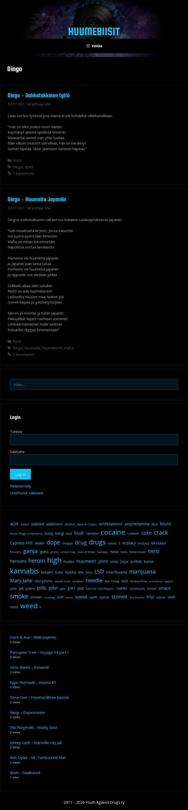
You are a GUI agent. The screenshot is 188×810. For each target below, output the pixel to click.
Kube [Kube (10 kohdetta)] (59, 572)
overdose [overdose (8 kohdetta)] (156, 581)
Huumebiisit (94, 31)
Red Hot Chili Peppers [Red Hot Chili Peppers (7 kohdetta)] (100, 588)
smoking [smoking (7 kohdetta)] (49, 597)
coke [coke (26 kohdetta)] (146, 532)
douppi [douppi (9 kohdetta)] (67, 543)
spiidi (29, 166)
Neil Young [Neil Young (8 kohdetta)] (112, 581)
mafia (68, 347)
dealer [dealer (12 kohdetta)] (40, 543)
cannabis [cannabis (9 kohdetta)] (92, 533)
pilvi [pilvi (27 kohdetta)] (53, 588)
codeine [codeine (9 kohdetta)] (133, 533)
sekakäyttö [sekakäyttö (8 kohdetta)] (137, 588)
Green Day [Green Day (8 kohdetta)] (68, 552)
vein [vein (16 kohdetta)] (171, 597)
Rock (17, 160)
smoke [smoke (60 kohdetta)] (19, 596)
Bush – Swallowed (25, 772)
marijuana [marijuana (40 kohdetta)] (142, 571)
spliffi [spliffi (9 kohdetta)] (93, 597)
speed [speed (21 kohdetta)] (81, 597)
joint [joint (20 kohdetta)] (103, 561)
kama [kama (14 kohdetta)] (148, 561)
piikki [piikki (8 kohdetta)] (13, 588)
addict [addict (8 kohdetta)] (25, 524)
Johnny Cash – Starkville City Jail (36, 742)
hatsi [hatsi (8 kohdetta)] (124, 552)
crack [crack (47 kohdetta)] (161, 532)
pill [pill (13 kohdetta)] (21, 588)
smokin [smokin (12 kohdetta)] (36, 597)
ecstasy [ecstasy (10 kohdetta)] (143, 543)
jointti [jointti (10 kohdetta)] (114, 561)
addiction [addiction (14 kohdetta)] (54, 523)
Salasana (17, 451)
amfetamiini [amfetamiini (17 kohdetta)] (110, 524)
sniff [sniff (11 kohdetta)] (60, 597)
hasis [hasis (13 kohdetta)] (114, 551)
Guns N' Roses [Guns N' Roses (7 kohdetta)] (86, 552)
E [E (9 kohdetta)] (119, 543)
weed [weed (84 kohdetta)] (28, 605)
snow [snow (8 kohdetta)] (69, 597)
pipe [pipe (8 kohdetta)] (63, 588)
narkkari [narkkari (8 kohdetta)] (77, 581)
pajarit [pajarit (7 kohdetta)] (169, 581)
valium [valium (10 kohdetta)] (160, 597)
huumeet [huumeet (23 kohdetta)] (86, 561)
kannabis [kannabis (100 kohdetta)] (24, 570)
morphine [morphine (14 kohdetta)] (43, 580)
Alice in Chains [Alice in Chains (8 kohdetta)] (87, 524)
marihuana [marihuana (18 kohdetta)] (116, 572)
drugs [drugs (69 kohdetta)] (97, 542)
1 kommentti (23, 173)
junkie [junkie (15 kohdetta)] (135, 561)
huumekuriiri (52, 347)
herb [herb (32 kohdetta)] (153, 551)
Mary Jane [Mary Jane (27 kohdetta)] (21, 580)
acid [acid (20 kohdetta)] (14, 524)
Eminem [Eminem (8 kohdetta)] (15, 552)
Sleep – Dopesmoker (27, 712)
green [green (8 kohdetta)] (55, 552)
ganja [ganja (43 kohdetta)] (30, 551)
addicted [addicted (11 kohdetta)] (37, 524)
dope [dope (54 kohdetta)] (53, 542)
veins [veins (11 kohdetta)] (14, 607)
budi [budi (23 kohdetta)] (79, 533)
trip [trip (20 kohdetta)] (150, 597)
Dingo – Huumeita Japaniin (37, 199)
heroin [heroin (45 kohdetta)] (36, 560)
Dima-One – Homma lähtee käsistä (39, 697)
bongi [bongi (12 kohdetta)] (59, 533)
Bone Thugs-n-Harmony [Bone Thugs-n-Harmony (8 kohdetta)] (26, 533)
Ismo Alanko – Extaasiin (29, 667)
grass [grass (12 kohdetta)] (44, 551)
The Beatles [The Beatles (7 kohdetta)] (136, 597)
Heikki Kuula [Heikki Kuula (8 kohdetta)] (137, 552)
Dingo (18, 166)
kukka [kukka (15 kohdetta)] (70, 572)
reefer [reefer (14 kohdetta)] (122, 588)
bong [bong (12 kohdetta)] (49, 533)
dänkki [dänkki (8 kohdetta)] (112, 543)
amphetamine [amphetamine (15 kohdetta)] (137, 524)
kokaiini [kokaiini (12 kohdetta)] (47, 572)
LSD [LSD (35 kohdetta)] (99, 571)
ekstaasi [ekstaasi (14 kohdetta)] (158, 542)
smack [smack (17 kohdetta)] (164, 588)
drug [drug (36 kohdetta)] (81, 542)
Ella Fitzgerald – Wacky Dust (33, 727)
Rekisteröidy (20, 486)
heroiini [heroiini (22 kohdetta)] (18, 561)
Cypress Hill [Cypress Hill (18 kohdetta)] (21, 543)
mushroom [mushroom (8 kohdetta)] (62, 581)
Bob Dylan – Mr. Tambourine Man (38, 757)
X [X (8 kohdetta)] (40, 607)
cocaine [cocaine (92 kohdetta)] (113, 532)
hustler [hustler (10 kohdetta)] (69, 561)
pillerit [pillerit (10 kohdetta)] (30, 588)
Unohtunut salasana (26, 492)
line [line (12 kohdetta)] (80, 572)
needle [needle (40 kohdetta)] (94, 580)
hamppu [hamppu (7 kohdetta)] (102, 552)
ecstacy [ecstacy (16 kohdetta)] (129, 543)
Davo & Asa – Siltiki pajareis (33, 637)
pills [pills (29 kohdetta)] (41, 588)
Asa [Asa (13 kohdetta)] (155, 523)
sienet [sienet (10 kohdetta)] (151, 588)
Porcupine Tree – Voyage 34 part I (39, 652)
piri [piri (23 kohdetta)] (71, 588)
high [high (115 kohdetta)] (54, 560)
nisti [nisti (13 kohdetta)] (124, 580)
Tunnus (16, 431)
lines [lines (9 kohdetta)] (89, 572)
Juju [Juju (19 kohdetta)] (124, 561)
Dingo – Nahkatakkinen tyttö (39, 95)
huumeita (32, 347)
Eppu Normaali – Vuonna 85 (33, 682)
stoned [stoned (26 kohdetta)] (119, 596)
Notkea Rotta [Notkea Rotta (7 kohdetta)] (138, 581)
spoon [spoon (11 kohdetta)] (104, 597)
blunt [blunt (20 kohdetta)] (165, 524)
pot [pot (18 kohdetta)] (80, 588)
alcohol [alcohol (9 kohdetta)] (70, 524)
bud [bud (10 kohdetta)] (69, 533)
